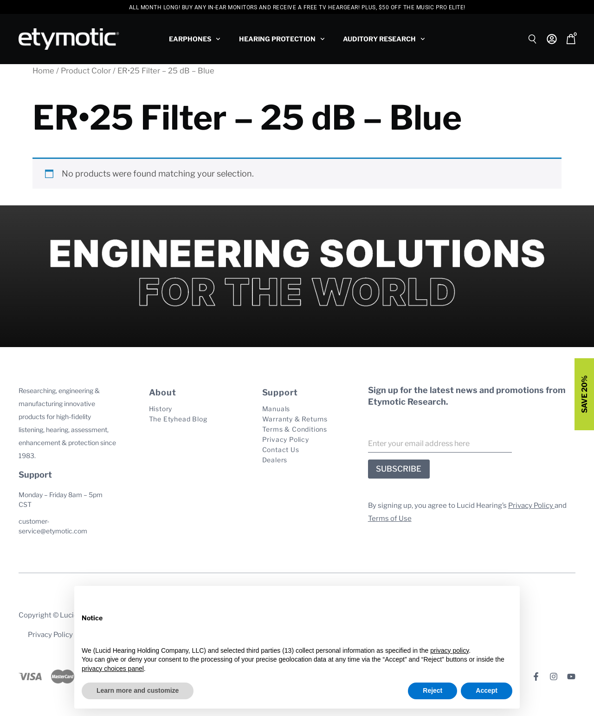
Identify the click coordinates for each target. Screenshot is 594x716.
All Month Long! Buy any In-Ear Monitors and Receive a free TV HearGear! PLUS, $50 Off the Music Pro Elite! (297, 7)
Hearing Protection (282, 39)
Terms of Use (390, 518)
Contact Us (280, 449)
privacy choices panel (113, 668)
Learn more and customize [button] (138, 690)
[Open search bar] (532, 38)
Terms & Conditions (294, 429)
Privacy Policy (285, 439)
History (161, 409)
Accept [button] (486, 690)
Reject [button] (432, 690)
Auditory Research (384, 39)
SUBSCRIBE (398, 468)
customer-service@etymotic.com (53, 526)
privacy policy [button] (449, 650)
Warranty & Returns (295, 419)
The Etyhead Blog (178, 419)
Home (43, 70)
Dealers (275, 460)
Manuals (276, 409)
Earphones (194, 39)
